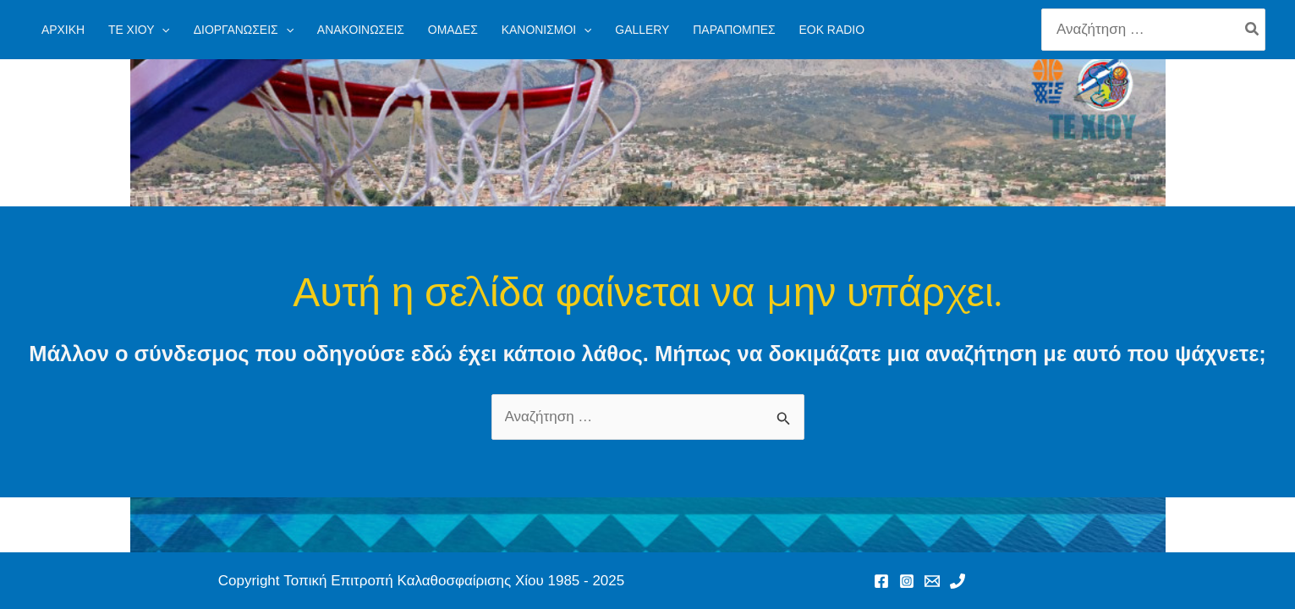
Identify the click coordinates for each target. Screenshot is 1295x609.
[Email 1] (932, 581)
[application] (161, 29)
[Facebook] (881, 581)
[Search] (1253, 29)
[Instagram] (906, 581)
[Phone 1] (957, 581)
